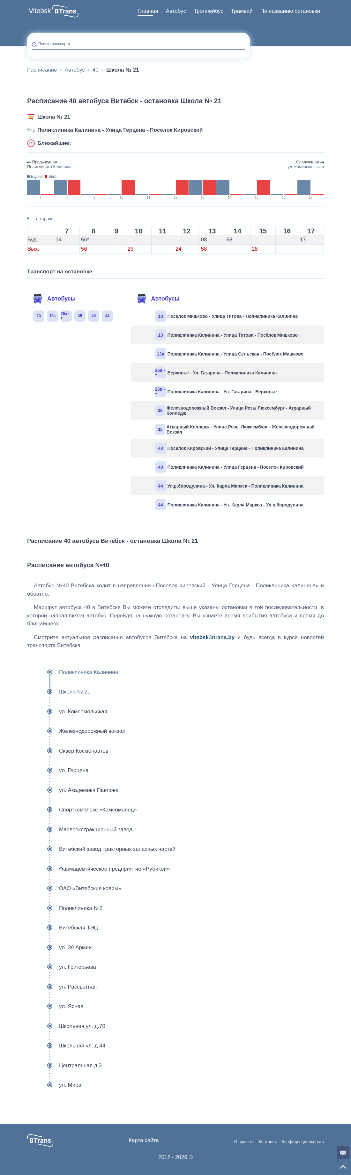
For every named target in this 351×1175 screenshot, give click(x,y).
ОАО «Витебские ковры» (74, 888)
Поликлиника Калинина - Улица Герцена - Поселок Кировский (120, 130)
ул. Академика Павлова (73, 790)
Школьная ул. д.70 (66, 1026)
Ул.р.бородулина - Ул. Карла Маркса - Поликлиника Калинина (229, 485)
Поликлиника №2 (64, 908)
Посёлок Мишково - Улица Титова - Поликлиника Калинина (226, 316)
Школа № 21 (53, 117)
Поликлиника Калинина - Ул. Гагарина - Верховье (216, 391)
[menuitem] (148, 11)
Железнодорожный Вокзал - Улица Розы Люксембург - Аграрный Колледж (233, 410)
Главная (148, 11)
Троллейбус (208, 11)
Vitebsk (40, 11)
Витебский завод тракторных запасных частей (101, 849)
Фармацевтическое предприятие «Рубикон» (98, 869)
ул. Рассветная (62, 987)
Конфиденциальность (303, 1142)
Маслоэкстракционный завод (79, 829)
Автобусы (54, 298)
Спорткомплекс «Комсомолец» (82, 810)
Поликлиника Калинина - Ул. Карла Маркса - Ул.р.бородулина (229, 504)
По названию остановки (290, 11)
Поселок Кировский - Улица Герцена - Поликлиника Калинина (229, 448)
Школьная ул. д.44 (66, 1046)
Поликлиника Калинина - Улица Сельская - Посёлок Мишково (229, 353)
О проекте (244, 1142)
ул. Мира (54, 1085)
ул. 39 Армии (59, 947)
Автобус (176, 11)
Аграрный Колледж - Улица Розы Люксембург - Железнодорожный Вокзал (235, 429)
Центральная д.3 (64, 1065)
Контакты (268, 1142)
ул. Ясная (55, 1006)
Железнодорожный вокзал (76, 731)
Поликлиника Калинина (72, 672)
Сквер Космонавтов (67, 751)
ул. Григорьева (61, 967)
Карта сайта (144, 1140)
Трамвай (242, 11)
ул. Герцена (57, 770)
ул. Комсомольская (67, 711)
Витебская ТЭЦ (62, 928)
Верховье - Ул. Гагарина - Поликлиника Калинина (216, 372)
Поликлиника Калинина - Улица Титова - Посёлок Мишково (226, 335)
